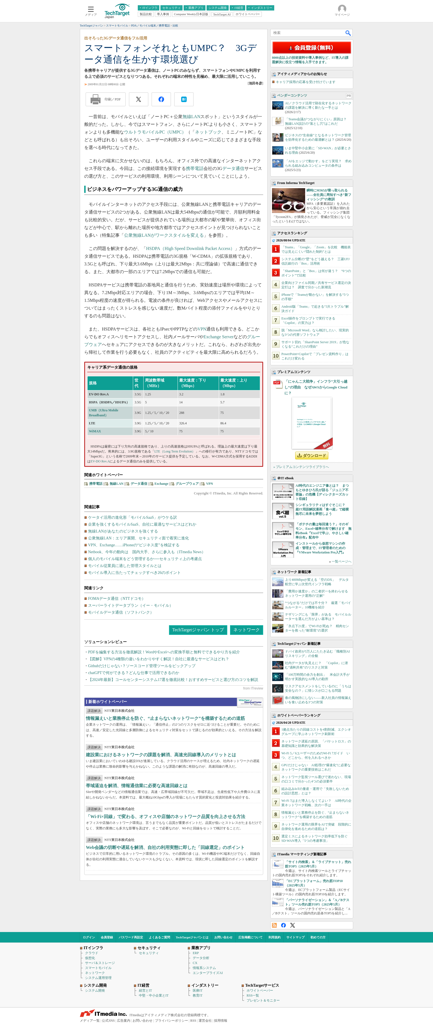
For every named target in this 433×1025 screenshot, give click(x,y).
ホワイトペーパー (260, 990)
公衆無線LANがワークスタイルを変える (164, 235)
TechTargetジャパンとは (192, 937)
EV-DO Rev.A (100, 461)
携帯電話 (195, 168)
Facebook (283, 925)
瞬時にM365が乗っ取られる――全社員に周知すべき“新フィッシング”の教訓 (329, 194)
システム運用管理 (98, 978)
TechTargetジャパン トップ (198, 629)
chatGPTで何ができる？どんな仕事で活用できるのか (133, 673)
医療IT (197, 990)
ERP (196, 953)
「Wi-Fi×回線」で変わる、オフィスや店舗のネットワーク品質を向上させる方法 (165, 816)
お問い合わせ (223, 937)
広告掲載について (250, 937)
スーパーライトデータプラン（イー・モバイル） (130, 605)
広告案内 (123, 1021)
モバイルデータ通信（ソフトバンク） (121, 612)
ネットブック (208, 132)
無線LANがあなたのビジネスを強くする (123, 531)
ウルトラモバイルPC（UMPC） (155, 132)
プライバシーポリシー (171, 1021)
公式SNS (108, 1021)
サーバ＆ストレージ (100, 963)
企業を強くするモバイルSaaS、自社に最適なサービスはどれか (142, 524)
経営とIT (145, 990)
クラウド (91, 953)
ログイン (89, 937)
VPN (201, 329)
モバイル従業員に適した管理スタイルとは (125, 566)
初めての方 (318, 937)
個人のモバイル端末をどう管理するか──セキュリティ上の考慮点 (145, 559)
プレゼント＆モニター (263, 1000)
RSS (274, 925)
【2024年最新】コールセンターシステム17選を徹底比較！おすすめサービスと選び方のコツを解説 (173, 680)
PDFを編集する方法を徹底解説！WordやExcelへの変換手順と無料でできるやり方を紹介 (164, 652)
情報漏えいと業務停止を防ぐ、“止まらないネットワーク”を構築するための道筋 (165, 718)
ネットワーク (246, 629)
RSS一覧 (253, 995)
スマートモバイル (98, 968)
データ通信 (233, 168)
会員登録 (107, 937)
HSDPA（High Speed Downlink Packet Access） (190, 248)
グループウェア (187, 484)
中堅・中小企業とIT (153, 995)
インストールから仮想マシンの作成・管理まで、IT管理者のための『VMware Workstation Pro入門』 (320, 548)
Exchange (161, 484)
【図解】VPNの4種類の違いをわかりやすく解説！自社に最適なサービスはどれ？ (158, 659)
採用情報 (220, 1021)
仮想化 (90, 958)
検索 (348, 33)
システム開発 (95, 990)
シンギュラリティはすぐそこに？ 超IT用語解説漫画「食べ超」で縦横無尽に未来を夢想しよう (322, 509)
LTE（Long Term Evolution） (174, 451)
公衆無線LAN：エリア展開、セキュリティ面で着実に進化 (138, 538)
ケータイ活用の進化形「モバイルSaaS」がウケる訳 (132, 517)
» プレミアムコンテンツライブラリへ (301, 467)
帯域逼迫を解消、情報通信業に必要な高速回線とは (137, 785)
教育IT (197, 995)
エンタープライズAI (208, 973)
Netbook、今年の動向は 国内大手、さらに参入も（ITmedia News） (146, 552)
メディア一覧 (90, 1021)
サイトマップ (295, 937)
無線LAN (191, 116)
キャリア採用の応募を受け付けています (306, 82)
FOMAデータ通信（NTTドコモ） (117, 599)
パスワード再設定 (131, 937)
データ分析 (201, 958)
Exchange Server (219, 336)
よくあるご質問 (159, 937)
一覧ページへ (342, 561)
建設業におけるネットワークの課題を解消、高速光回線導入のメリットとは (161, 754)
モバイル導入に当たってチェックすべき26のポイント (134, 573)
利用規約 (274, 937)
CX (195, 963)
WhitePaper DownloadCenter (250, 703)
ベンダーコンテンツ (292, 95)
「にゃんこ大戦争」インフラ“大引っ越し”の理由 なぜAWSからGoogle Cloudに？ (315, 387)
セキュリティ (149, 953)
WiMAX (95, 431)
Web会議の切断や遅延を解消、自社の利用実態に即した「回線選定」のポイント (165, 847)
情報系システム (204, 968)
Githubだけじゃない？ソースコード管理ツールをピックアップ (142, 666)
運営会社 (205, 1021)
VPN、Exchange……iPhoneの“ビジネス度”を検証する (133, 545)
